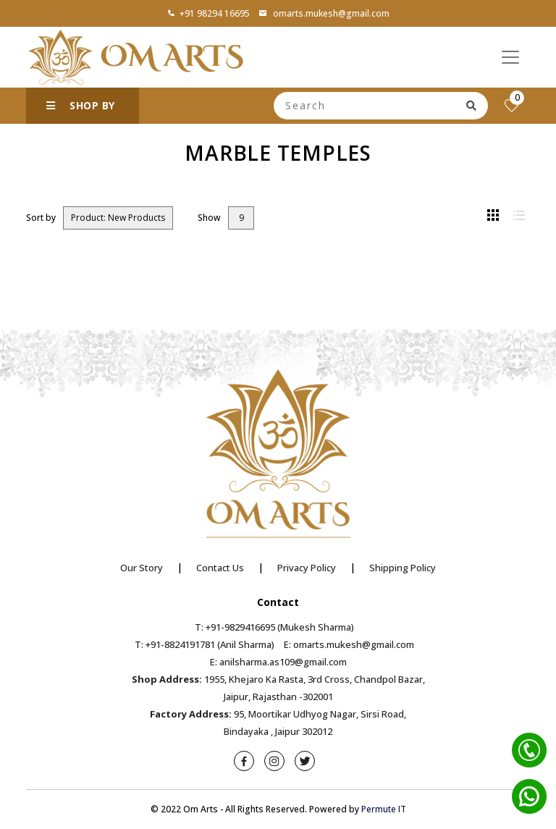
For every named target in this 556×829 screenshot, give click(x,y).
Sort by (41, 217)
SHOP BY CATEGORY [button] (80, 111)
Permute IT (383, 809)
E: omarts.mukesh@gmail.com (349, 644)
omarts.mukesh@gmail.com (323, 13)
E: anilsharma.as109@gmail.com (278, 661)
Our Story (141, 567)
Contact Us (220, 567)
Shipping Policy (402, 567)
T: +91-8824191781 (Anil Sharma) (204, 644)
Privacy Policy (306, 567)
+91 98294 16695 (208, 13)
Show (209, 217)
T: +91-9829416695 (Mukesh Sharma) (274, 627)
